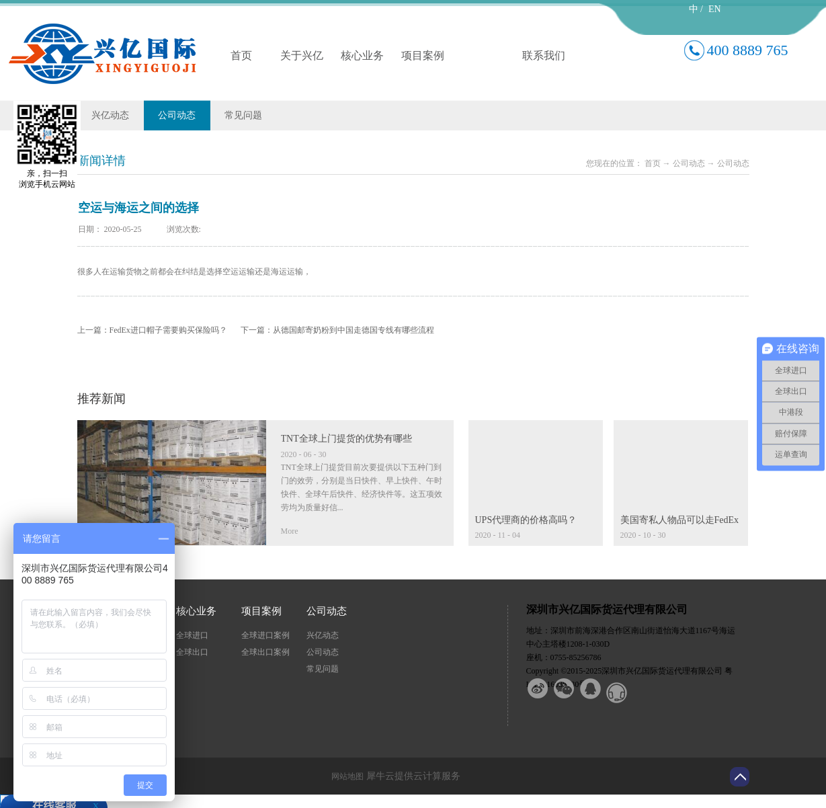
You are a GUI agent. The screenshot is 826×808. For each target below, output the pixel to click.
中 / (696, 9)
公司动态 (689, 163)
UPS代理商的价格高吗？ (526, 520)
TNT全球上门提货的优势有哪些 (346, 439)
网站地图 (345, 776)
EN (714, 9)
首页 (241, 55)
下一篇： (337, 330)
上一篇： (152, 330)
